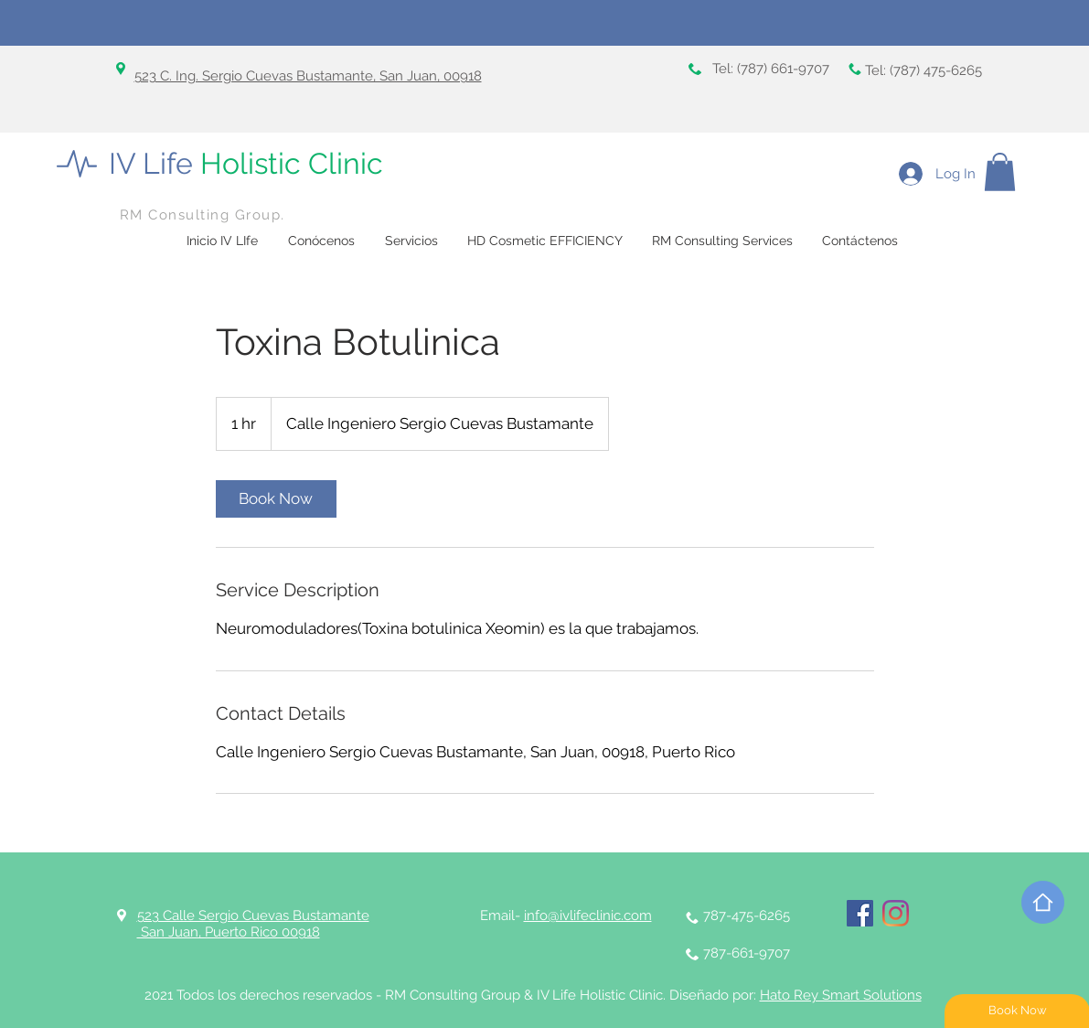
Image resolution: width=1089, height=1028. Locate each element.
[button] (1000, 172)
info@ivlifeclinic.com (588, 915)
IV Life (246, 163)
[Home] (1042, 902)
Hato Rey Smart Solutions (841, 995)
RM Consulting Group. (202, 215)
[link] (276, 499)
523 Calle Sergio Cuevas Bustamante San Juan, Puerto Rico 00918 (253, 923)
